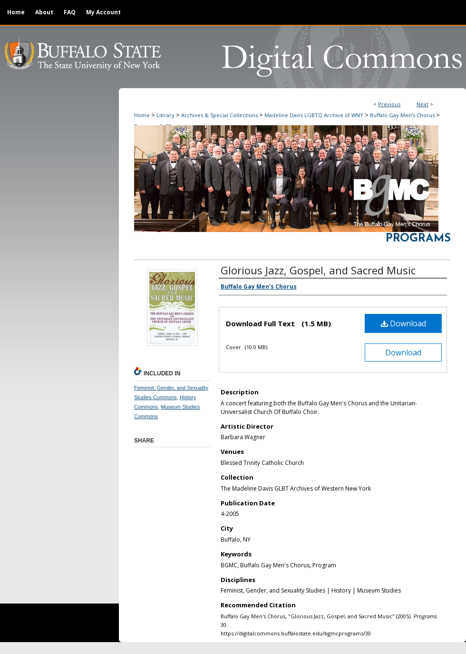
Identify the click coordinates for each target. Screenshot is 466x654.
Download (403, 323)
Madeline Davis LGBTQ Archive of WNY (313, 115)
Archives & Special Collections (219, 115)
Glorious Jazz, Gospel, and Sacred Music (318, 270)
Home (142, 115)
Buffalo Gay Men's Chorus (402, 115)
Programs (418, 238)
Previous (389, 104)
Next (422, 104)
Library (165, 115)
